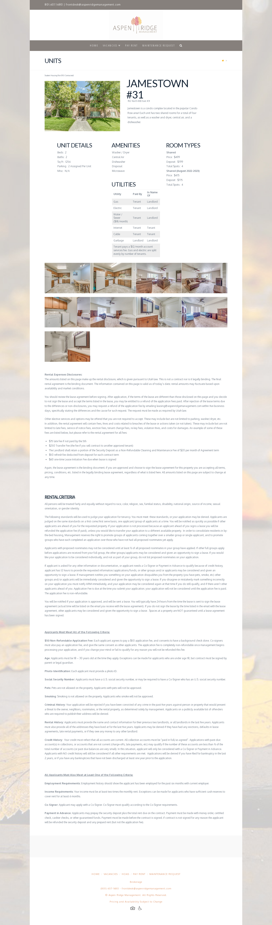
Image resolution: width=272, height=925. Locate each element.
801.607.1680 (54, 4)
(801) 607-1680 (110, 888)
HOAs (125, 874)
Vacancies (111, 874)
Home (96, 874)
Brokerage (136, 881)
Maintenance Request (164, 874)
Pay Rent (139, 874)
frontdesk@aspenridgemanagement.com (93, 4)
